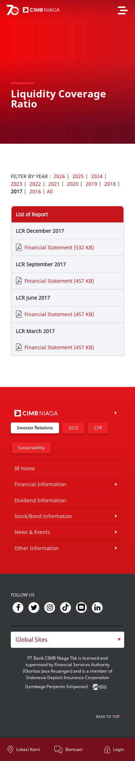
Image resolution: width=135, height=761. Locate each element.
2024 (97, 176)
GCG (73, 428)
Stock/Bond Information (43, 516)
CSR (98, 428)
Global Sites (31, 640)
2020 (72, 183)
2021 (54, 183)
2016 (35, 191)
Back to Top (110, 716)
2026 (59, 176)
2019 (91, 183)
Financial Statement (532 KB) (59, 247)
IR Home (24, 468)
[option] (67, 72)
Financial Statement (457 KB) (59, 280)
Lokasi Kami (28, 749)
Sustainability (31, 447)
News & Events (32, 532)
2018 (110, 183)
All (50, 191)
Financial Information (40, 484)
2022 (35, 183)
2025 (78, 176)
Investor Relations (35, 428)
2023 (16, 183)
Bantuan (74, 749)
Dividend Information (40, 500)
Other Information (36, 548)
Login (118, 749)
